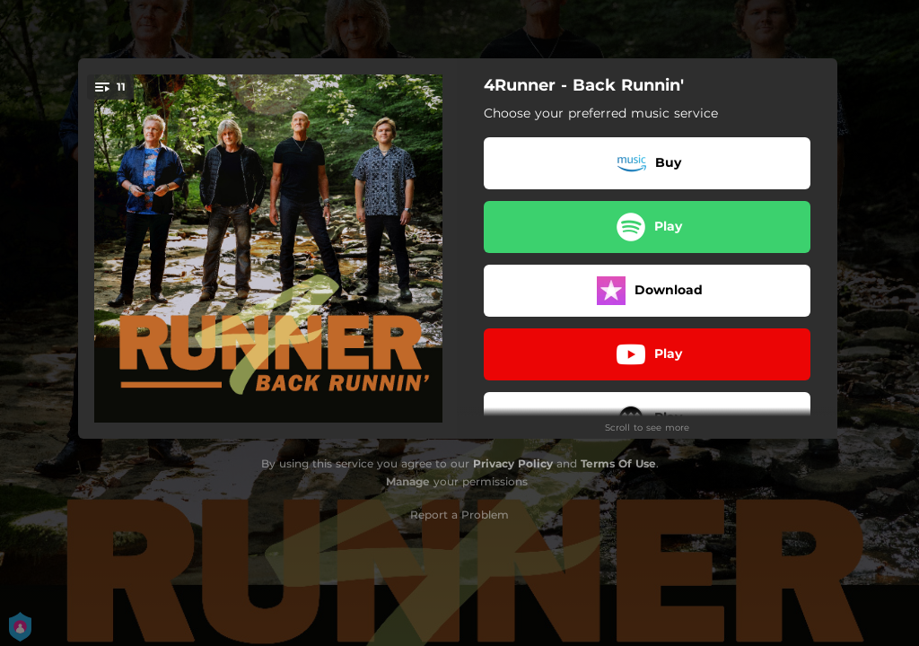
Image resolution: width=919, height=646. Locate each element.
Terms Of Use (618, 463)
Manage (408, 481)
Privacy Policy (513, 463)
